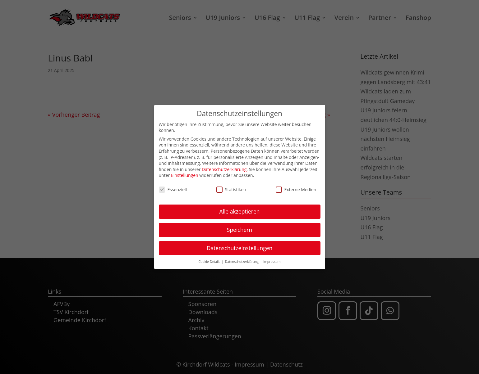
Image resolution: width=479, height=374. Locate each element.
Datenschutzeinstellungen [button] (240, 246)
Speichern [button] (239, 227)
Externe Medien (296, 187)
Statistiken (231, 187)
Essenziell (173, 187)
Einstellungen (184, 173)
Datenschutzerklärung (224, 167)
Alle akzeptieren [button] (239, 209)
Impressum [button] (271, 259)
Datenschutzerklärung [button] (242, 259)
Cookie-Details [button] (209, 259)
